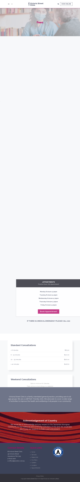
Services (34, 455)
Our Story (34, 460)
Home (33, 452)
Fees (40, 22)
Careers (33, 462)
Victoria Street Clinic (32, 478)
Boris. (57, 478)
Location (34, 465)
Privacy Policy (40, 476)
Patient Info (34, 457)
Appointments (35, 468)
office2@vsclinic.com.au (17, 461)
